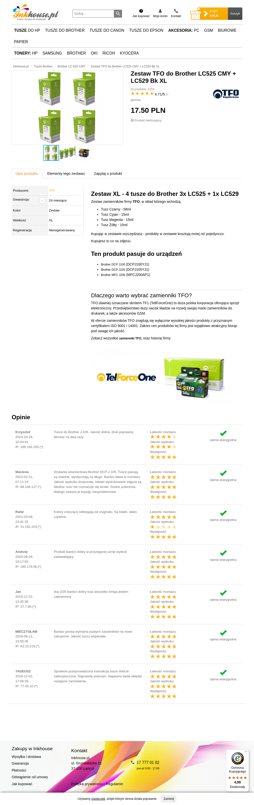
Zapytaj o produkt (108, 174)
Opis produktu (27, 174)
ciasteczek (98, 799)
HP (25, 53)
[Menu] (246, 752)
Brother (76, 53)
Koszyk (235, 13)
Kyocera (129, 53)
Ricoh (108, 53)
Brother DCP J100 (113, 264)
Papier (21, 42)
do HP (27, 30)
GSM (208, 30)
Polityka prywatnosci (87, 784)
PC (183, 30)
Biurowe (227, 30)
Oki (94, 53)
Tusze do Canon (107, 30)
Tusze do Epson (146, 30)
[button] (67, 107)
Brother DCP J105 (113, 269)
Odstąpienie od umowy (30, 777)
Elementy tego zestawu (66, 174)
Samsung (52, 53)
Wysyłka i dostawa (26, 757)
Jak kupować (22, 784)
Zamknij (168, 799)
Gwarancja (20, 763)
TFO (52, 190)
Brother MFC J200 (113, 275)
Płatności (19, 770)
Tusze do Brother (65, 30)
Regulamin (114, 784)
